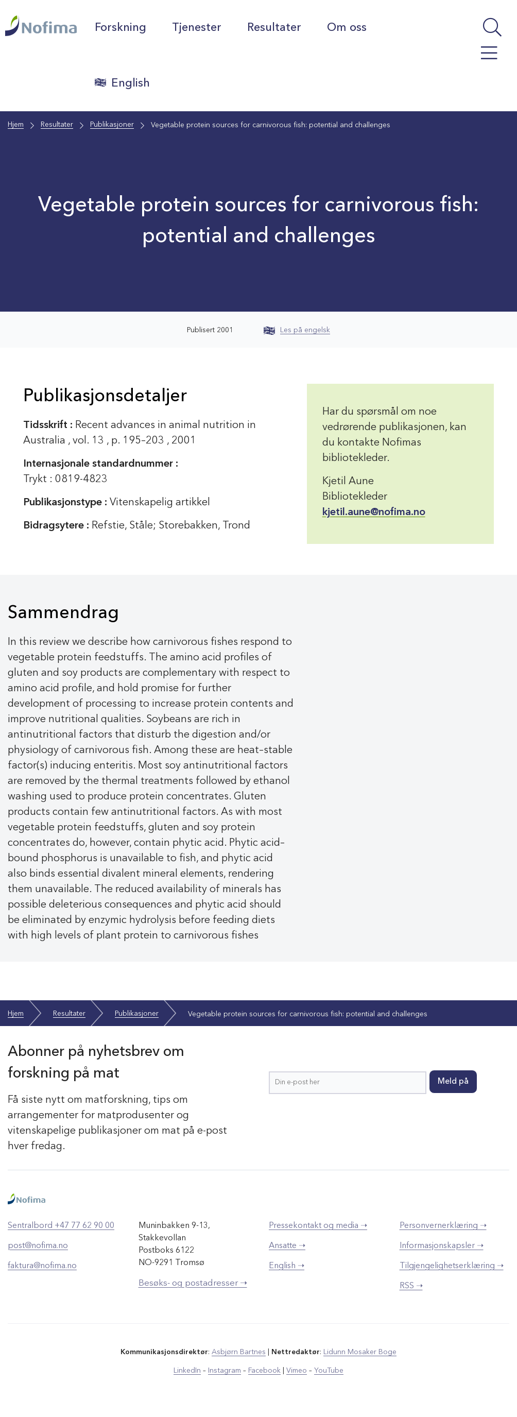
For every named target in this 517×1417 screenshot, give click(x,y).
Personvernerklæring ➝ (443, 1225)
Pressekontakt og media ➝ (318, 1225)
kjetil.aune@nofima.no (373, 512)
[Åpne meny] (478, 58)
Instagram (225, 1370)
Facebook (264, 1370)
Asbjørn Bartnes (239, 1351)
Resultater (275, 27)
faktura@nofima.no (42, 1265)
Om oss (347, 27)
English (122, 83)
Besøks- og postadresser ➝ (193, 1282)
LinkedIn (187, 1370)
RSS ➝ (411, 1286)
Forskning (121, 27)
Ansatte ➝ (287, 1245)
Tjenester (197, 27)
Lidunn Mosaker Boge (360, 1351)
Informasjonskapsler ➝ (442, 1245)
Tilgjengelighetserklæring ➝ (452, 1265)
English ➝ (286, 1265)
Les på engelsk (297, 330)
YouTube (328, 1370)
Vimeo (296, 1370)
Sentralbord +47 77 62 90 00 (61, 1225)
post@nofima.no (38, 1245)
